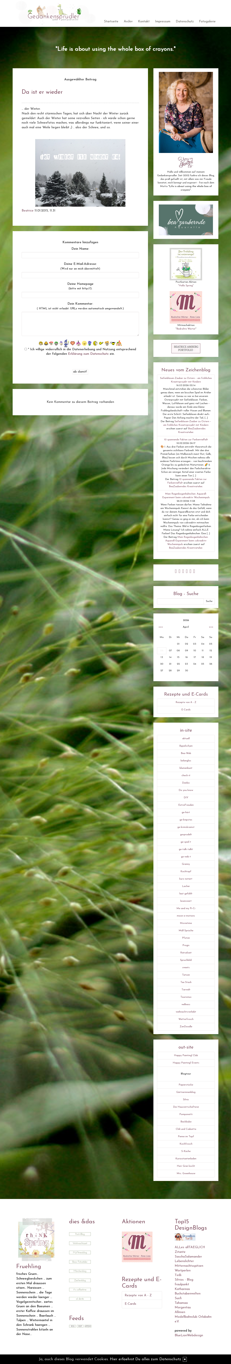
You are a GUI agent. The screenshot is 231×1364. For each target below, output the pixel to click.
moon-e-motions (186, 915)
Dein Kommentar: (80, 306)
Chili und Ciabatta (186, 1129)
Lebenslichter (184, 1261)
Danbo (186, 783)
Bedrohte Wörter (185, 329)
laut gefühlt (185, 893)
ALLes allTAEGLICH (190, 1247)
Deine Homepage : (80, 286)
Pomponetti (186, 1114)
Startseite (111, 21)
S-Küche (186, 1151)
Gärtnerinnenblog (185, 1092)
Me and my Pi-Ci (185, 908)
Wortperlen (183, 1270)
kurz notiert (185, 879)
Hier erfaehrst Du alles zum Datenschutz (145, 1359)
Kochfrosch (186, 1144)
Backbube (185, 1121)
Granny (186, 864)
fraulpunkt (182, 1284)
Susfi (178, 1298)
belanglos (186, 760)
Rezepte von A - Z (186, 702)
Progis (185, 945)
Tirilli (178, 1275)
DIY (186, 797)
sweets (186, 967)
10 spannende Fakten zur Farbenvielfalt (186, 439)
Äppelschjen (186, 746)
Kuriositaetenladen (185, 1158)
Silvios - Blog (184, 1279)
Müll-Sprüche (186, 930)
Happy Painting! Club (186, 1055)
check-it (186, 775)
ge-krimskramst (186, 827)
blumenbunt (186, 768)
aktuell (186, 738)
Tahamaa (181, 1303)
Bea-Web (186, 753)
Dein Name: (80, 249)
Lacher (186, 886)
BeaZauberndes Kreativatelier (185, 486)
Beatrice (28, 210)
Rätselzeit (186, 952)
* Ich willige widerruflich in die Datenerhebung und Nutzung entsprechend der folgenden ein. (80, 352)
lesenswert (186, 901)
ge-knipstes (186, 819)
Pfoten (186, 938)
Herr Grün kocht (186, 1166)
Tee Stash (185, 982)
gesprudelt (186, 834)
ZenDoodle (186, 1026)
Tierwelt (186, 989)
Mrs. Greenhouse (186, 1173)
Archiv (128, 21)
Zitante (180, 1252)
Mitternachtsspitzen (189, 1266)
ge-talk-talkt (186, 849)
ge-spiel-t (186, 842)
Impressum (162, 21)
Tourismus (185, 997)
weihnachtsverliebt (186, 1012)
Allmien (180, 1312)
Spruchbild (186, 960)
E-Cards (186, 709)
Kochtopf (185, 871)
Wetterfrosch (185, 1019)
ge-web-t (186, 856)
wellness (186, 1004)
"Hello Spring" (186, 285)
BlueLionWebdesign (189, 1335)
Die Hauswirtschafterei (186, 1107)
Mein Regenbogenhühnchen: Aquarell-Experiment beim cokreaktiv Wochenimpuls (186, 541)
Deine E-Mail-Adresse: (80, 266)
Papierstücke (186, 1084)
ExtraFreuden (186, 805)
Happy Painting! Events (186, 1063)
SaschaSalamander (188, 1256)
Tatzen (186, 975)
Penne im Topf (186, 1136)
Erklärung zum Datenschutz (88, 354)
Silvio (186, 1099)
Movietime (186, 923)
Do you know (186, 790)
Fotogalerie (207, 21)
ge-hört (186, 812)
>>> (211, 627)
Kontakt (144, 21)
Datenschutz (185, 21)
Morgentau (183, 1307)
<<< (160, 627)
